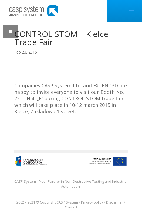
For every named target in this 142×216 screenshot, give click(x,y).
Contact (71, 207)
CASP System (67, 202)
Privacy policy (92, 202)
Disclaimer (114, 202)
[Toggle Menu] (10, 31)
